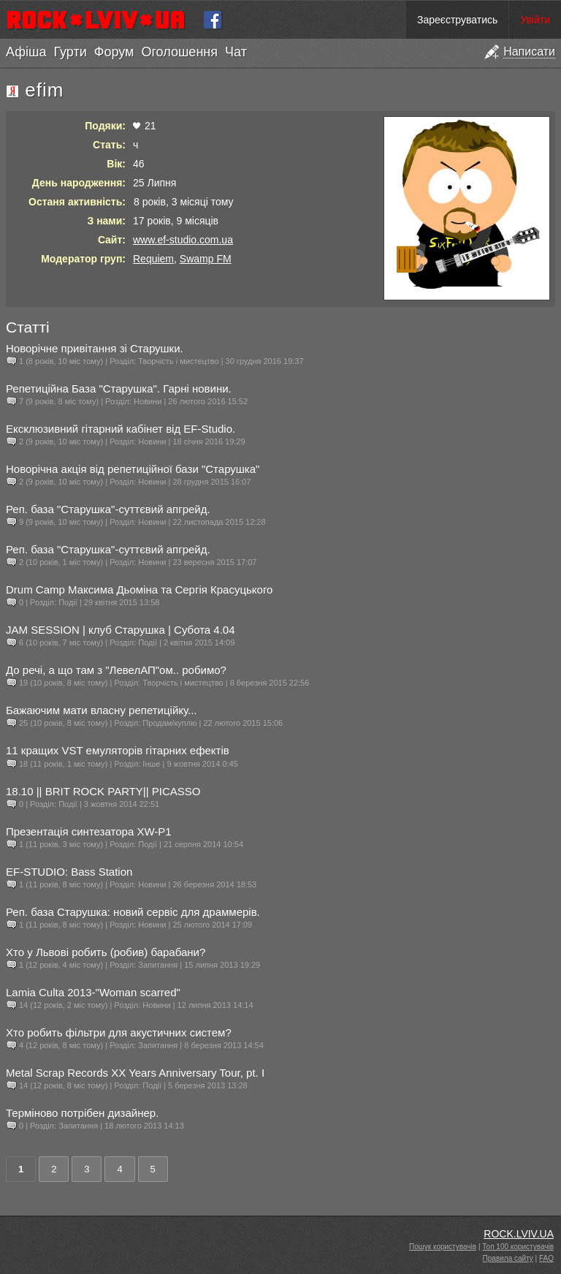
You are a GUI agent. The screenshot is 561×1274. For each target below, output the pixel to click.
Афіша (26, 52)
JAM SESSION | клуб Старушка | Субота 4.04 (120, 629)
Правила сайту (508, 1258)
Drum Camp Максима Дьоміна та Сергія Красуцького (139, 589)
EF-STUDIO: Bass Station (69, 871)
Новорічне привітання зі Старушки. (94, 348)
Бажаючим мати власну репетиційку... (101, 710)
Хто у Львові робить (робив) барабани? (105, 952)
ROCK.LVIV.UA (519, 1234)
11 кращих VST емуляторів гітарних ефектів (117, 750)
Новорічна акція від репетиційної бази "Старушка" (132, 469)
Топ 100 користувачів (518, 1247)
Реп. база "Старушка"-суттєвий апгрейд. (108, 509)
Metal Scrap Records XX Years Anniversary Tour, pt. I (135, 1072)
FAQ (546, 1258)
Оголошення (179, 52)
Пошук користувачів (442, 1247)
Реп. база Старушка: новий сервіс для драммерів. (133, 912)
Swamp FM (206, 259)
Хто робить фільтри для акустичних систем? (119, 1032)
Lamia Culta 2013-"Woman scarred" (93, 992)
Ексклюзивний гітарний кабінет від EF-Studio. (120, 428)
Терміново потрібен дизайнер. (82, 1113)
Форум (114, 52)
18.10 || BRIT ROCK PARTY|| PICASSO (103, 791)
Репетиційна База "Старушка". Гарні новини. (119, 388)
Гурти (69, 52)
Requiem (153, 259)
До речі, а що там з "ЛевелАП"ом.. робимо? (116, 670)
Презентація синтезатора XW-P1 (89, 831)
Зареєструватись (457, 20)
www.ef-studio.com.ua (183, 240)
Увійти (535, 20)
